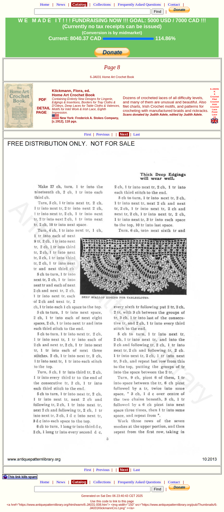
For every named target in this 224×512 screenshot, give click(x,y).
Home (44, 4)
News (61, 4)
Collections (102, 4)
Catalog (79, 4)
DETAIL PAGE (42, 110)
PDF (42, 99)
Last (136, 134)
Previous (103, 134)
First (88, 134)
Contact (174, 4)
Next (124, 134)
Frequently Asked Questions (139, 4)
